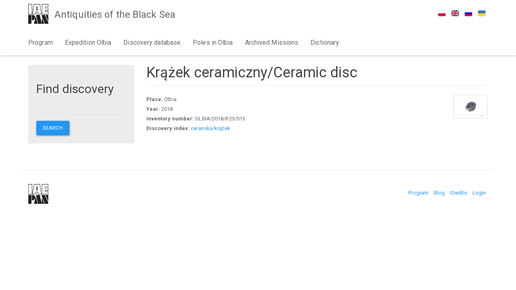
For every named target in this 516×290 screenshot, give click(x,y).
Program (40, 42)
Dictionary (324, 42)
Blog (439, 193)
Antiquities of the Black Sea (114, 14)
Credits (458, 193)
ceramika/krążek (210, 128)
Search (53, 128)
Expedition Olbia (88, 42)
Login (479, 193)
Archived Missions (272, 42)
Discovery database (152, 42)
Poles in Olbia (213, 42)
